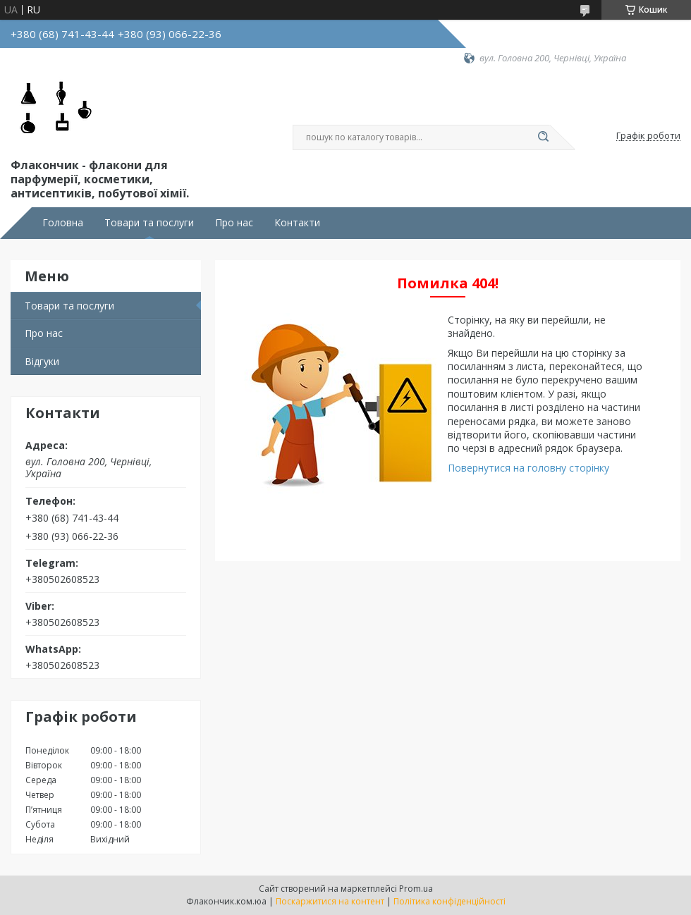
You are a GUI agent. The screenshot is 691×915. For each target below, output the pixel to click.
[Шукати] (543, 137)
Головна (62, 223)
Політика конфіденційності (449, 901)
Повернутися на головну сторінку (528, 467)
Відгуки (42, 361)
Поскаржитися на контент (330, 901)
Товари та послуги (149, 223)
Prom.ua (416, 889)
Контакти (297, 223)
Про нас (234, 223)
